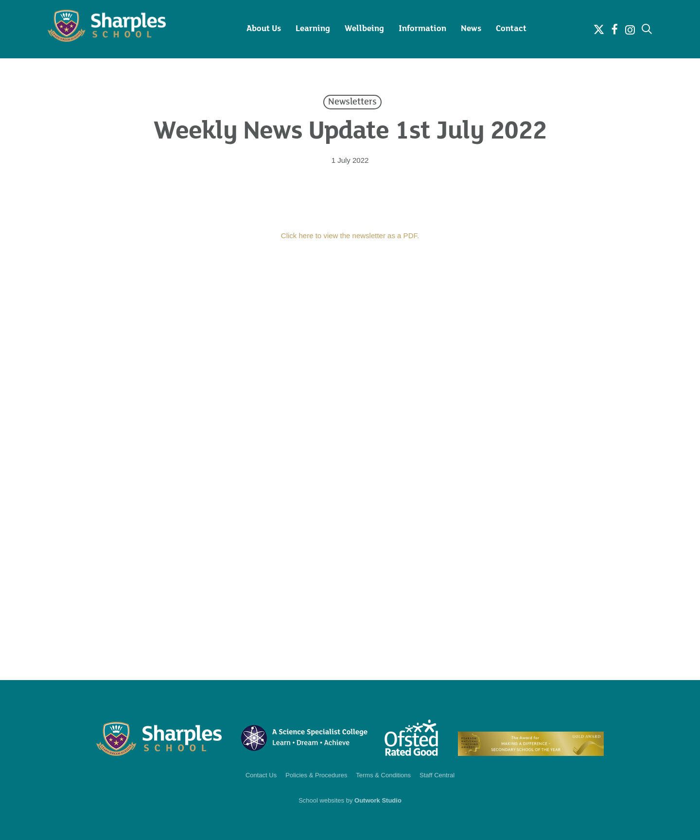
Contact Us (261, 775)
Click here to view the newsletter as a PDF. (350, 235)
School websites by (350, 800)
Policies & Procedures (316, 775)
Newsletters (352, 102)
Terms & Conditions (383, 775)
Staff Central (437, 775)
